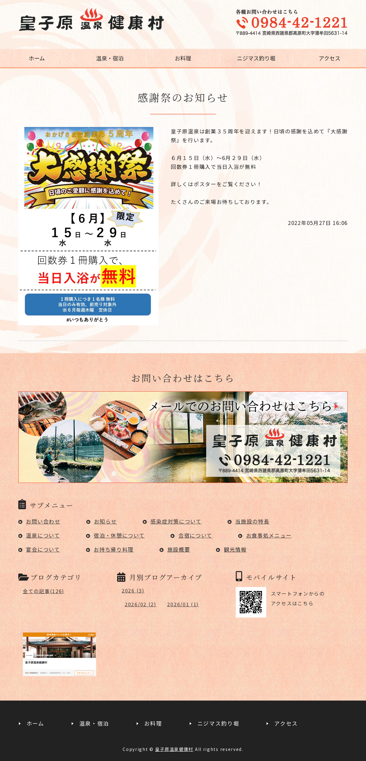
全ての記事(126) (43, 591)
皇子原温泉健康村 (174, 749)
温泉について (43, 535)
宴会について (43, 549)
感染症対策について (175, 521)
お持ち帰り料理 (114, 549)
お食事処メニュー (269, 535)
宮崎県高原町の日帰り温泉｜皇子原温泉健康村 (91, 20)
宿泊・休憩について (119, 535)
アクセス (329, 58)
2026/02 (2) (140, 604)
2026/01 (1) (183, 604)
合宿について (195, 535)
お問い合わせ (43, 521)
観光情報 (235, 549)
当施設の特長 (252, 521)
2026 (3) (133, 590)
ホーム (37, 58)
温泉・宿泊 (110, 58)
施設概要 (178, 549)
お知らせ (105, 521)
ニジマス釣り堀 (256, 58)
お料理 (183, 58)
